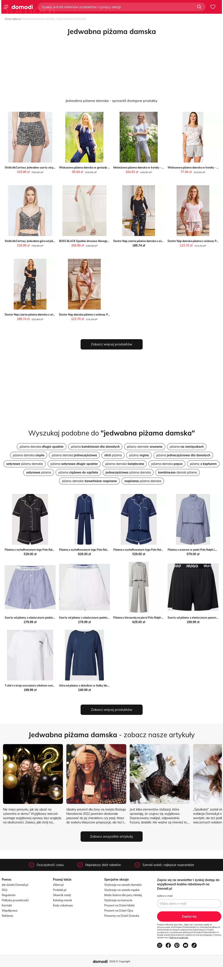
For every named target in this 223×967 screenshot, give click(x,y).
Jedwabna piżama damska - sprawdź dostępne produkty (111, 100)
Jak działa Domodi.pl (15, 884)
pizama (38, 472)
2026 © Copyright (119, 961)
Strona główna (13, 18)
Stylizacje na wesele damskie (123, 884)
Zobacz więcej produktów (111, 344)
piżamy (139, 455)
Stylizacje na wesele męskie (122, 890)
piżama (95, 447)
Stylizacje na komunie (118, 900)
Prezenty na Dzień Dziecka (121, 915)
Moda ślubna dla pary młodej (123, 895)
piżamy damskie (144, 447)
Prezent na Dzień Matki (119, 905)
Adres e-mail (165, 895)
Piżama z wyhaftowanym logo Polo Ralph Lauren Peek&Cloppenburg (47, 549)
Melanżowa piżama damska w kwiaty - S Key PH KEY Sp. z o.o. (151, 167)
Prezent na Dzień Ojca (118, 910)
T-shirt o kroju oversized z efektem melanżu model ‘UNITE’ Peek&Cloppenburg (52, 685)
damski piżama (177, 472)
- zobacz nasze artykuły (111, 734)
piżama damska (42, 447)
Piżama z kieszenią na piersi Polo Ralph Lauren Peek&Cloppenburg (153, 617)
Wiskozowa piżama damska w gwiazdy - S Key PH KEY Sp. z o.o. (98, 167)
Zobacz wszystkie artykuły (111, 836)
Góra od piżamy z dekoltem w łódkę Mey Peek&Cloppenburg (96, 685)
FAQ (4, 890)
